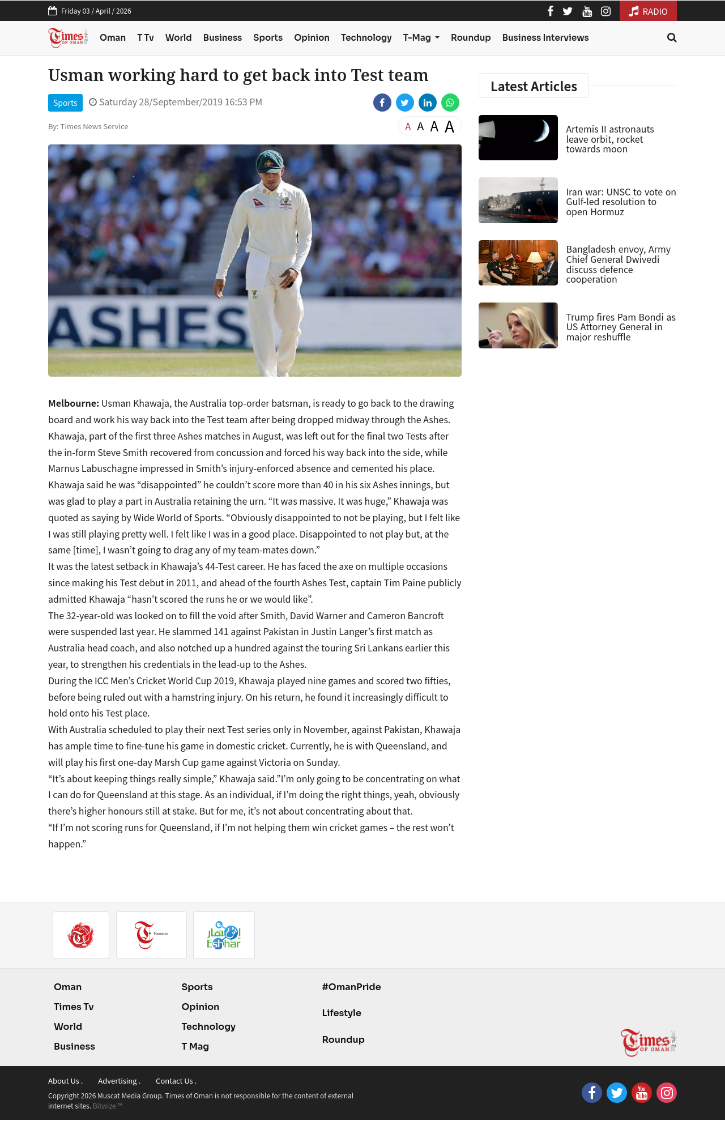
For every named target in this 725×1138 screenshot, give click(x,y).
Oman (113, 37)
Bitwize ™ (107, 1105)
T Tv (145, 37)
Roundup (471, 37)
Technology (366, 37)
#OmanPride (351, 987)
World (178, 37)
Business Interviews (545, 37)
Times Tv (74, 1007)
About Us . (65, 1080)
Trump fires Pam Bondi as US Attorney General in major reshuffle (621, 326)
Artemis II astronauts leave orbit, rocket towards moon (610, 138)
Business (222, 37)
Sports (268, 37)
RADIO (648, 11)
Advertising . (119, 1080)
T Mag (195, 1046)
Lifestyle (341, 1013)
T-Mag (418, 37)
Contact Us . (176, 1080)
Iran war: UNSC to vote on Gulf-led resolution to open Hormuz (621, 201)
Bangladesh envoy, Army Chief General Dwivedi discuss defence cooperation (618, 263)
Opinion (312, 37)
